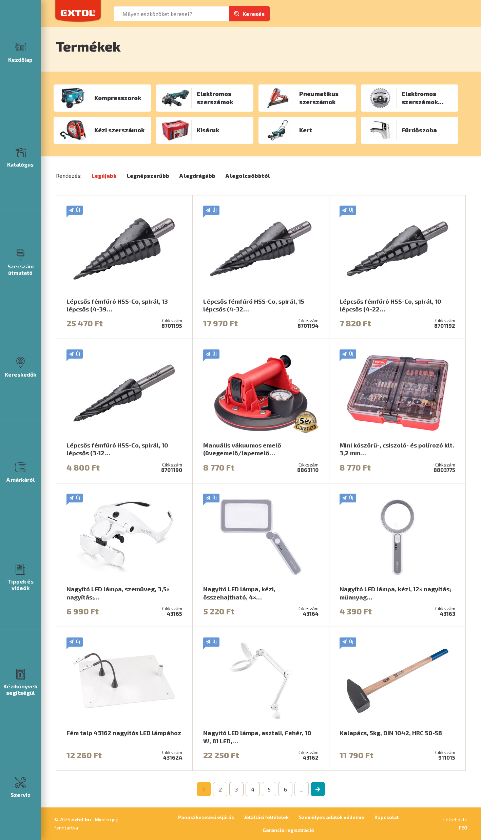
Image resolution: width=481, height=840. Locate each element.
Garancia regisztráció (288, 830)
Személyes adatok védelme (331, 817)
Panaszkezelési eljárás (206, 817)
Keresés (254, 14)
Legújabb (104, 175)
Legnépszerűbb (148, 175)
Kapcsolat (386, 817)
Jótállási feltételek (266, 817)
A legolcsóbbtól (248, 175)
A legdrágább (197, 175)
